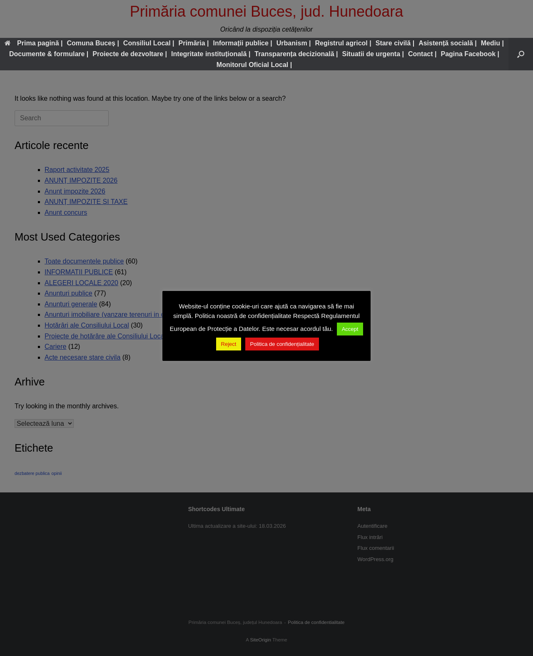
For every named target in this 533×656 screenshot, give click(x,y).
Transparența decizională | (296, 53)
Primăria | (194, 43)
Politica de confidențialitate (282, 344)
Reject (229, 344)
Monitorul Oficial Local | (254, 64)
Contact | (422, 53)
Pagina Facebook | (470, 53)
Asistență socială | (447, 43)
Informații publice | (242, 43)
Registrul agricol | (343, 43)
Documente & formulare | (48, 53)
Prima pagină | (33, 43)
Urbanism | (293, 43)
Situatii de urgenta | (373, 53)
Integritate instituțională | (210, 53)
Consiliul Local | (148, 43)
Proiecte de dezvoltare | (129, 53)
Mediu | (492, 43)
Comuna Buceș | (93, 43)
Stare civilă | (395, 43)
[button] (520, 54)
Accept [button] (350, 329)
